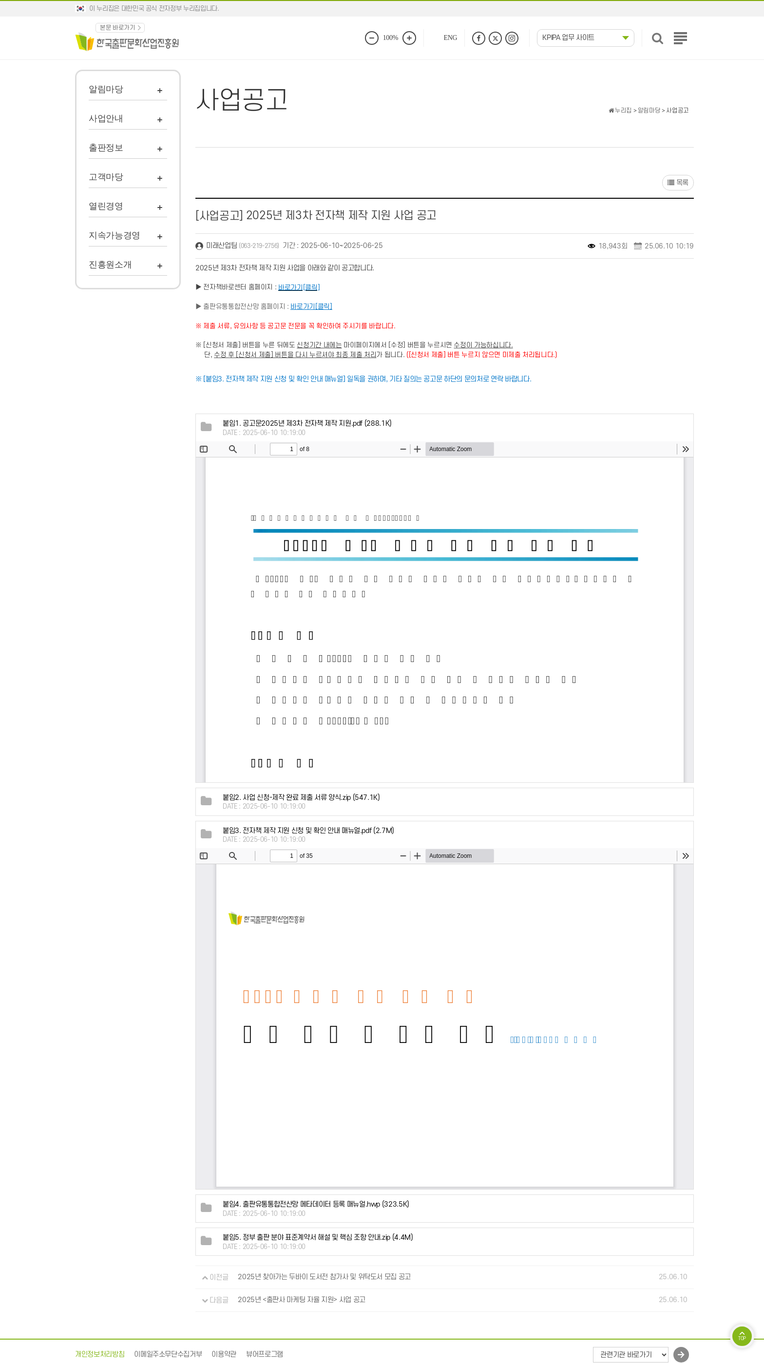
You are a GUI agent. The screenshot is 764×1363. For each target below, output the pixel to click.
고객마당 (106, 177)
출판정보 (106, 147)
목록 (678, 183)
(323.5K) (316, 1204)
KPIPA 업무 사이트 (568, 38)
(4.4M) (318, 1237)
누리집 (620, 110)
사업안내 (106, 118)
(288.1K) (307, 423)
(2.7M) (308, 831)
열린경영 (106, 206)
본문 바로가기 (117, 27)
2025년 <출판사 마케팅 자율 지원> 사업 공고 (301, 1300)
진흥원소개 (110, 264)
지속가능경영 (114, 235)
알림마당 (106, 89)
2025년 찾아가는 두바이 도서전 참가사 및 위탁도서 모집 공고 (324, 1277)
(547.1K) (301, 798)
